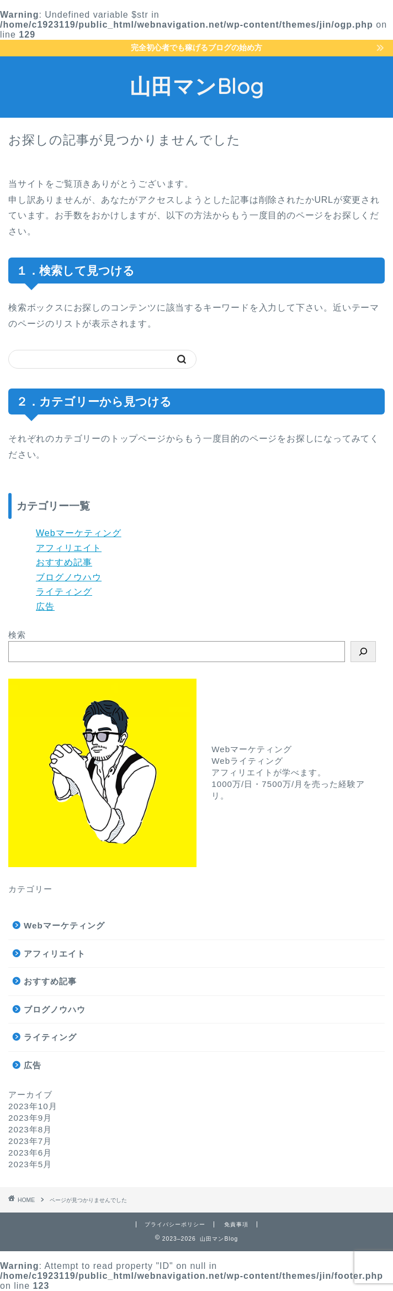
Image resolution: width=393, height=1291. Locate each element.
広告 (45, 606)
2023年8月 (30, 1129)
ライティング (64, 591)
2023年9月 (30, 1117)
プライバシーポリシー (175, 1224)
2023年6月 (30, 1152)
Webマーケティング (78, 533)
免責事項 (236, 1224)
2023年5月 (30, 1164)
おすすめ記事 (64, 562)
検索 (17, 634)
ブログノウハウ (69, 577)
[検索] (363, 651)
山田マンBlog (197, 86)
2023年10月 (32, 1106)
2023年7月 (30, 1141)
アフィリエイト (69, 548)
